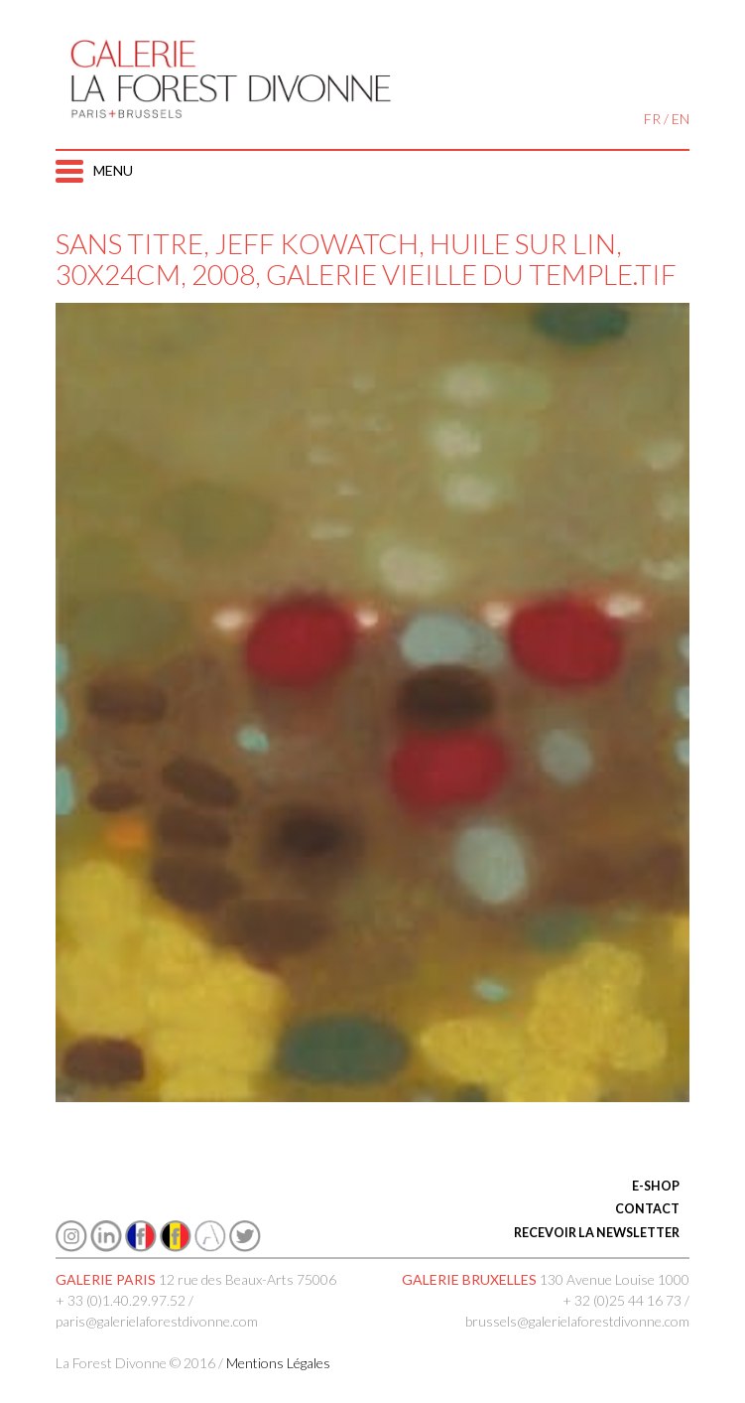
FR (652, 118)
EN (680, 118)
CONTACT (647, 1208)
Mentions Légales (278, 1362)
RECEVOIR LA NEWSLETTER (597, 1232)
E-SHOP (656, 1186)
